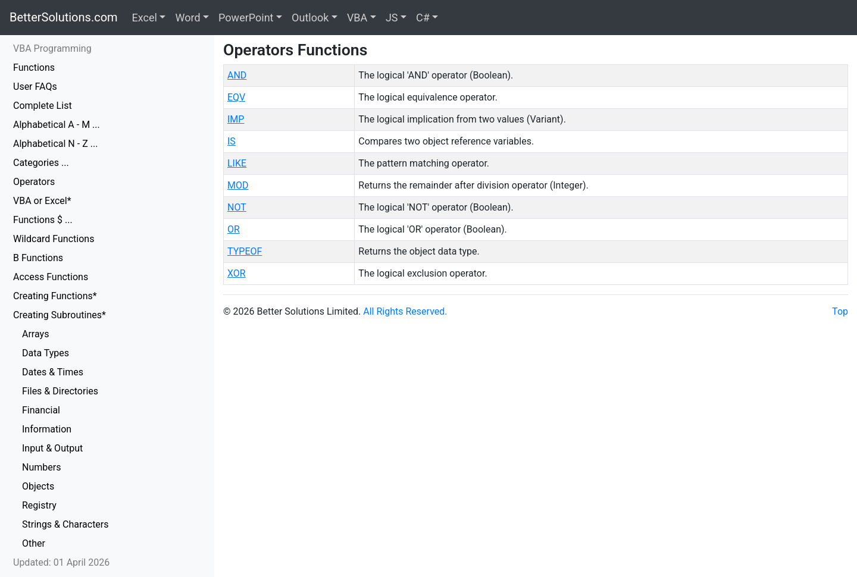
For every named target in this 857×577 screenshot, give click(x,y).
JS (392, 17)
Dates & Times (52, 372)
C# (423, 17)
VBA (357, 17)
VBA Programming (52, 48)
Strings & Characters (65, 524)
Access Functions (50, 277)
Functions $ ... (43, 219)
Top (840, 311)
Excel (144, 17)
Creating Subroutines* (59, 315)
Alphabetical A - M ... (56, 124)
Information (46, 429)
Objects (38, 486)
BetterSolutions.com (64, 17)
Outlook (310, 17)
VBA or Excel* (42, 200)
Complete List (42, 105)
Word (187, 17)
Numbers (41, 467)
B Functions (38, 258)
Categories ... (41, 162)
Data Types (45, 353)
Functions (34, 67)
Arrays (35, 334)
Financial (41, 410)
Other (33, 543)
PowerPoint (245, 17)
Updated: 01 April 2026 (61, 562)
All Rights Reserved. (405, 311)
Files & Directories (60, 391)
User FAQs (35, 86)
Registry (39, 505)
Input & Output (52, 448)
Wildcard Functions (53, 238)
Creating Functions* (55, 296)
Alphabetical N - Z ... (55, 143)
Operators (34, 181)
